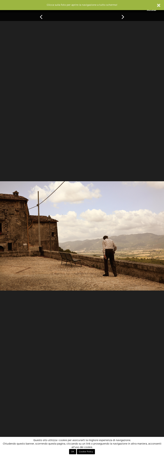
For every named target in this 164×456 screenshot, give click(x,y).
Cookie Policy (86, 452)
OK (72, 452)
